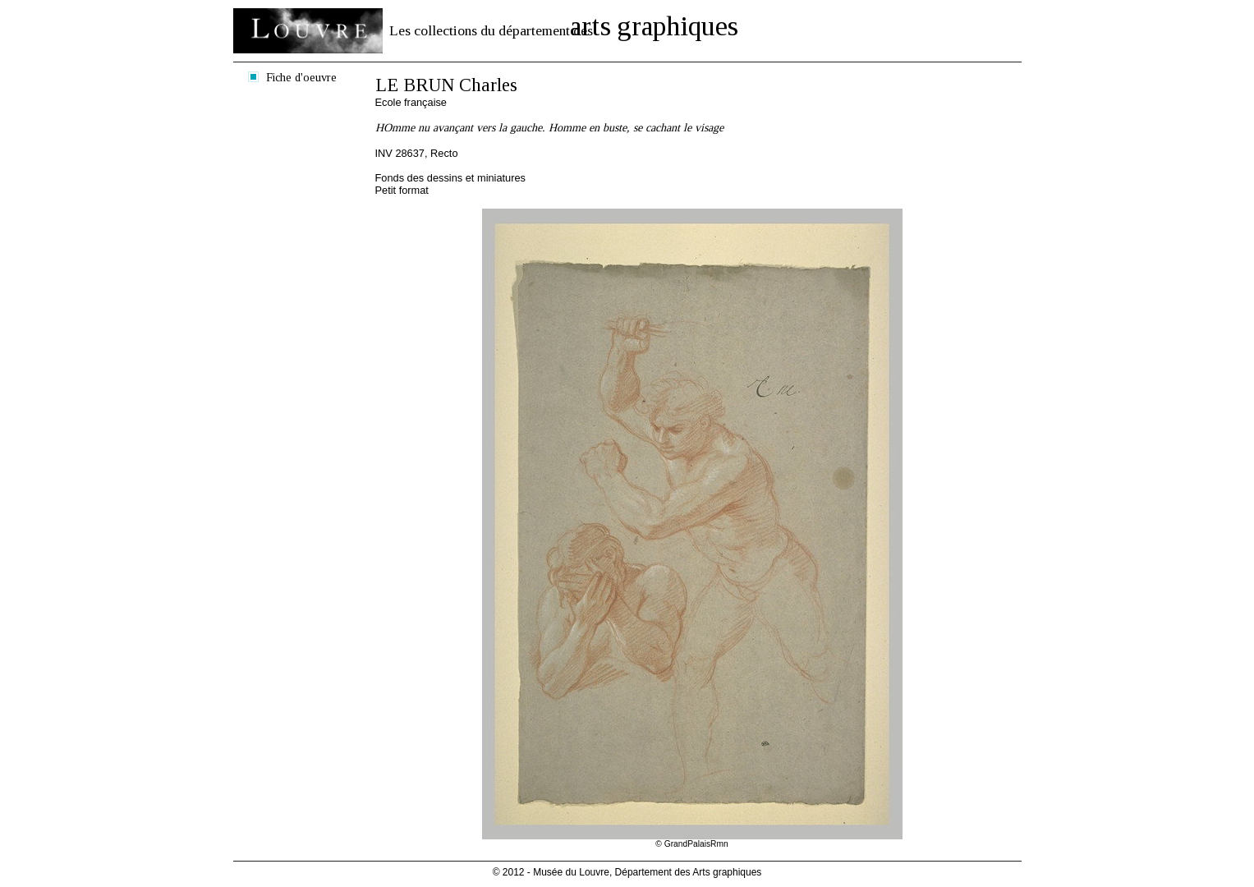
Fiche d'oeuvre (301, 77)
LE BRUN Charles (446, 85)
